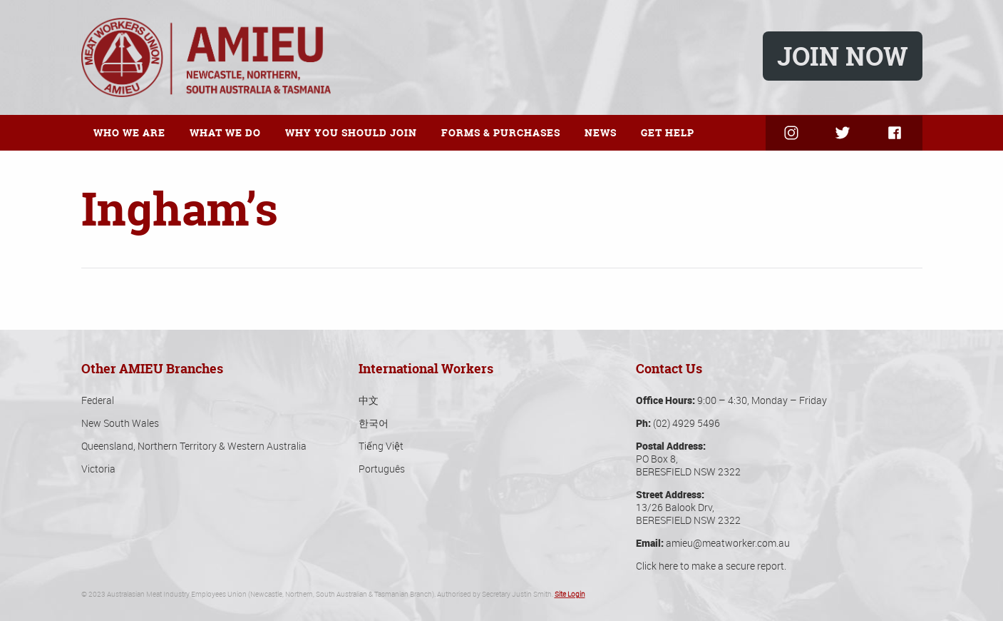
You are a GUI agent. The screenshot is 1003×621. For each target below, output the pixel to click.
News (601, 132)
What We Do (225, 132)
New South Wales (120, 423)
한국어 (374, 423)
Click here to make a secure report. (711, 565)
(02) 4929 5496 (686, 423)
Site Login (570, 594)
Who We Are (129, 132)
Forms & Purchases (500, 132)
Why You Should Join (351, 132)
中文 (369, 400)
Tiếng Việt (381, 446)
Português (382, 468)
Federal (97, 400)
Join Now (842, 56)
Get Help (667, 132)
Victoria (98, 468)
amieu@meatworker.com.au (728, 543)
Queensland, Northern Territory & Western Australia (194, 446)
